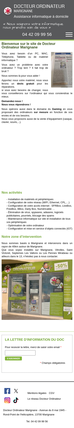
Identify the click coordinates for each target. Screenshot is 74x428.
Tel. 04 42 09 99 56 (37, 421)
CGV (51, 393)
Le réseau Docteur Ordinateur (44, 398)
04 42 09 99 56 (37, 34)
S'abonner (13, 358)
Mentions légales (36, 393)
